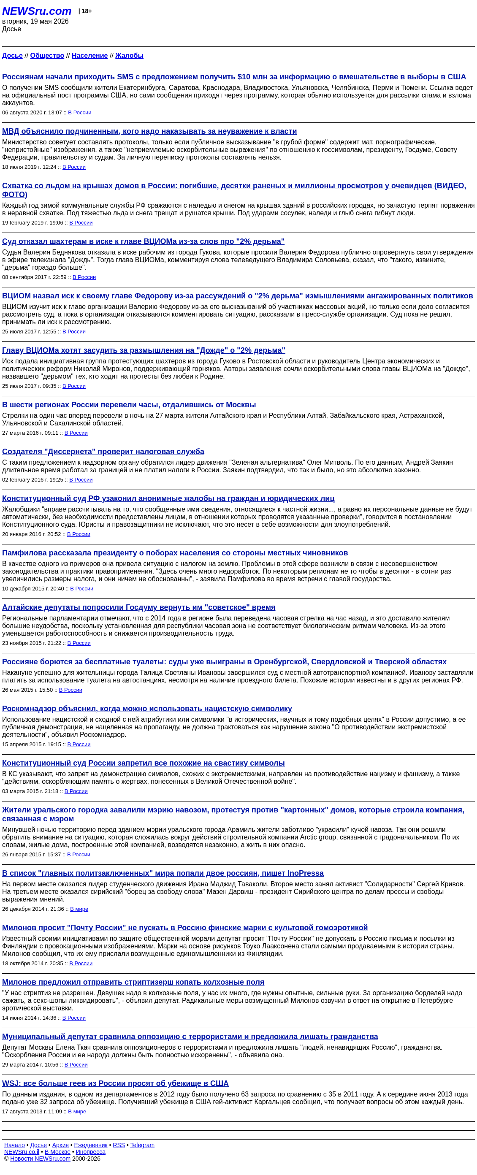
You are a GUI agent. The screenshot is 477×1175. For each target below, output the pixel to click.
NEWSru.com (37, 11)
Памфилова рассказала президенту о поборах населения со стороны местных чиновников (175, 553)
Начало (14, 1145)
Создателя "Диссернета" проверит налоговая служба (103, 451)
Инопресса (91, 1151)
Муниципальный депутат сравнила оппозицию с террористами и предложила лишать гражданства (190, 1036)
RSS (119, 1145)
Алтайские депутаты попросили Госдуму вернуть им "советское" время (139, 607)
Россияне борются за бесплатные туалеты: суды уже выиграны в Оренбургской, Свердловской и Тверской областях (224, 662)
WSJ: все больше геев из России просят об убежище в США (115, 1083)
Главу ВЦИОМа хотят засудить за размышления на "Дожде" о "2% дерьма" (143, 350)
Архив (60, 1145)
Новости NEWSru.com (40, 1158)
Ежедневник (91, 1145)
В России (79, 112)
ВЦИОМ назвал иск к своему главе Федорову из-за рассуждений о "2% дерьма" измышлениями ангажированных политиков (237, 296)
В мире (79, 909)
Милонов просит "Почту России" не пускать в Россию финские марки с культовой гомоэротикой (185, 927)
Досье (38, 1145)
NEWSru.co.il (21, 1151)
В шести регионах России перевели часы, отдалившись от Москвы (129, 405)
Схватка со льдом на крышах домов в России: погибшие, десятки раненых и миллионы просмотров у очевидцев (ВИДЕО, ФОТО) (234, 190)
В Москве (57, 1151)
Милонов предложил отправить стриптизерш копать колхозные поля (133, 982)
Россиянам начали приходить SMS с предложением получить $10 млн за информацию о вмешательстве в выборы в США (234, 77)
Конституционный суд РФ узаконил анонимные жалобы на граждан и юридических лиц (168, 498)
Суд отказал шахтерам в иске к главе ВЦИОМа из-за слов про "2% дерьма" (143, 241)
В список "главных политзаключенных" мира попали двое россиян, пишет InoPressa (163, 873)
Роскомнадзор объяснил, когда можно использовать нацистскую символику (147, 708)
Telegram (142, 1145)
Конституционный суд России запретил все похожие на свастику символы (143, 763)
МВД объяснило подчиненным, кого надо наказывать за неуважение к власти (149, 131)
